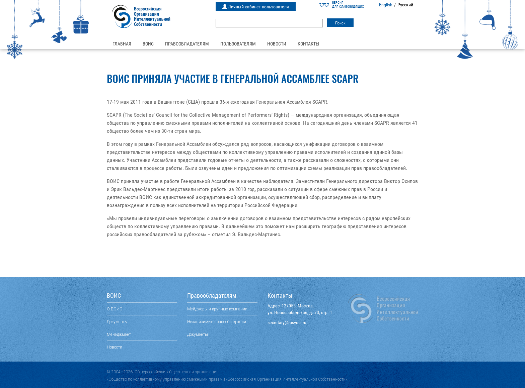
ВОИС (148, 43)
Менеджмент (119, 334)
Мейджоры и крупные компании (217, 308)
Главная (121, 43)
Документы (117, 321)
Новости (276, 43)
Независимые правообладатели (216, 321)
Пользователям (238, 43)
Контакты (308, 43)
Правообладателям (187, 43)
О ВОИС (114, 308)
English (385, 4)
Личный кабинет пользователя (255, 6)
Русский (405, 4)
